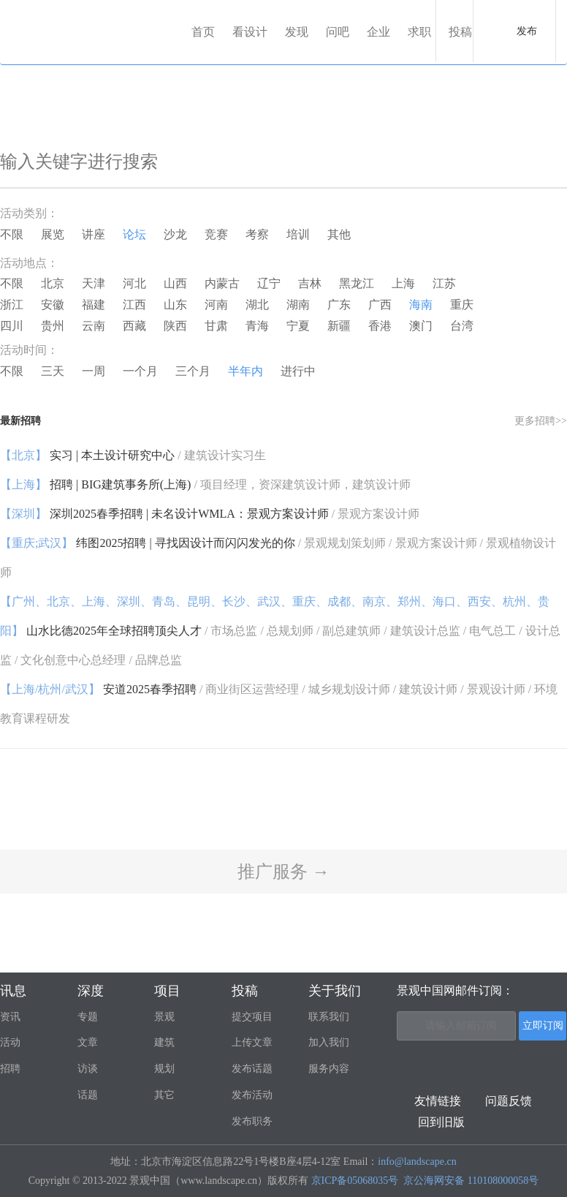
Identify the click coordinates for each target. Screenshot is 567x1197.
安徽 (52, 304)
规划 (164, 1068)
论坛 (134, 234)
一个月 (140, 371)
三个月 (192, 371)
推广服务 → (283, 871)
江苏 (444, 283)
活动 (10, 1042)
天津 (93, 283)
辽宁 (269, 283)
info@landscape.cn (417, 1161)
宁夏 (298, 326)
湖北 (257, 304)
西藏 (134, 326)
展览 (52, 234)
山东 (175, 304)
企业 (378, 32)
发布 (527, 31)
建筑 (164, 1042)
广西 (380, 304)
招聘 (10, 1068)
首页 (203, 32)
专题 (87, 1016)
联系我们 (328, 1016)
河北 (134, 283)
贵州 (52, 326)
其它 (164, 1095)
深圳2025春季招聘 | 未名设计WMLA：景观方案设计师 (209, 513)
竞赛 (216, 234)
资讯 (10, 1016)
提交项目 (252, 1016)
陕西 (175, 326)
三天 (52, 371)
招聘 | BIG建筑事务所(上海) (205, 484)
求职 (419, 32)
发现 (296, 32)
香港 (380, 326)
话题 (87, 1095)
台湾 (461, 326)
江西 (134, 304)
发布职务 (252, 1121)
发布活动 (252, 1095)
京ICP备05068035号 (355, 1180)
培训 (298, 234)
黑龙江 (356, 283)
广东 (339, 304)
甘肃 (216, 326)
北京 (52, 283)
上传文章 (252, 1042)
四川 (11, 326)
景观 (164, 1016)
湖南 (298, 304)
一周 (93, 371)
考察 (257, 234)
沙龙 (175, 234)
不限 (11, 234)
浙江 (11, 304)
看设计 (249, 32)
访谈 (87, 1068)
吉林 (309, 283)
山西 (175, 283)
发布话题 (252, 1068)
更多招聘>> (540, 420)
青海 (257, 326)
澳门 (421, 326)
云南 (93, 326)
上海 (403, 283)
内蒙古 (222, 283)
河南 (216, 304)
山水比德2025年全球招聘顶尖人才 (280, 630)
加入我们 (328, 1042)
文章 (87, 1042)
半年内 (245, 371)
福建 (93, 304)
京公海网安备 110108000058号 (471, 1180)
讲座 (93, 234)
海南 (421, 304)
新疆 (339, 326)
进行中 (298, 371)
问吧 (337, 32)
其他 (339, 234)
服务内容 (328, 1068)
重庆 (461, 304)
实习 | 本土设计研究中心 (133, 455)
